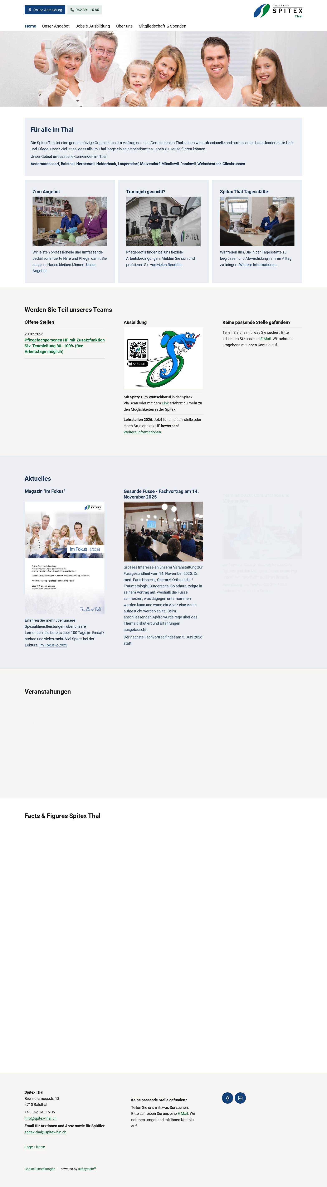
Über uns (124, 26)
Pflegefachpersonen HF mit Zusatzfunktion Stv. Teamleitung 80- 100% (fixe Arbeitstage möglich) (65, 346)
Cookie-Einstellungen (40, 1169)
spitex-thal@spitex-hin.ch (45, 1132)
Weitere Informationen (258, 264)
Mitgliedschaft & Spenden (162, 26)
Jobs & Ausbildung (93, 26)
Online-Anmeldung (45, 10)
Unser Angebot (56, 26)
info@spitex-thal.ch (41, 1118)
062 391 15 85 (84, 10)
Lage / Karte (35, 1147)
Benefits (174, 264)
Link (165, 404)
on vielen (160, 264)
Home (30, 26)
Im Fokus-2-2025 (53, 649)
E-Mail (265, 341)
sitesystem (87, 1169)
